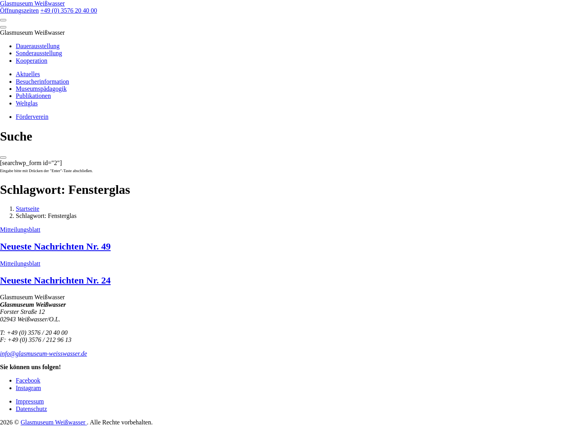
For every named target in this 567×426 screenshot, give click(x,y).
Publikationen (33, 95)
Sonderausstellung (39, 53)
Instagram (28, 388)
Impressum (30, 401)
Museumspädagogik (41, 88)
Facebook (28, 380)
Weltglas (27, 103)
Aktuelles (28, 74)
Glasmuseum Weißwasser (54, 422)
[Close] (3, 27)
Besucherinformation (42, 81)
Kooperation (31, 60)
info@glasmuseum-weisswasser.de (43, 353)
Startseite (27, 208)
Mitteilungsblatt (20, 229)
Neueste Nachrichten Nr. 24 (55, 280)
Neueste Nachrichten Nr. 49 (55, 246)
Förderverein (32, 116)
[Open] (3, 20)
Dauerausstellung (38, 46)
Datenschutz (31, 408)
